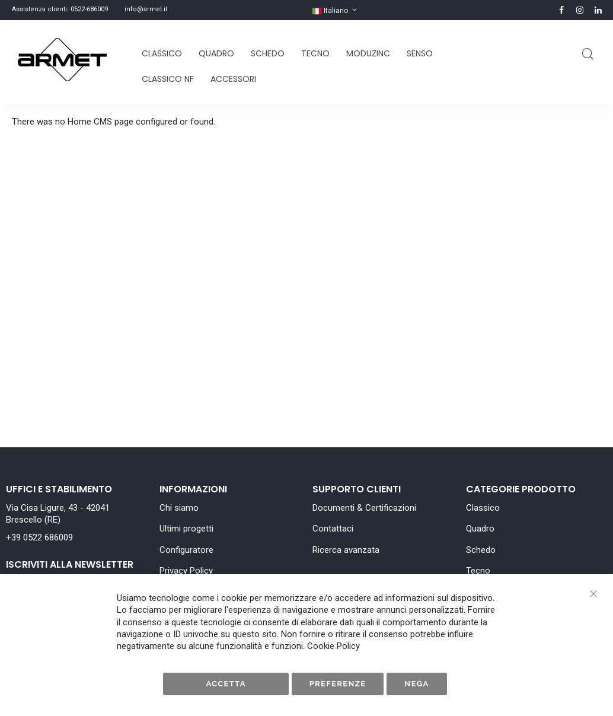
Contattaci (332, 528)
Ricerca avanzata (345, 550)
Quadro (480, 528)
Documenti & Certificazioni (364, 507)
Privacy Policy (186, 570)
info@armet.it (145, 9)
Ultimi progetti (186, 528)
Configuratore (186, 550)
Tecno (478, 570)
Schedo (481, 550)
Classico (483, 507)
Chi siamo (179, 507)
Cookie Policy (333, 646)
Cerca (587, 54)
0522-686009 (89, 9)
